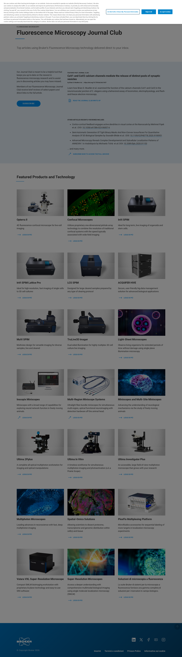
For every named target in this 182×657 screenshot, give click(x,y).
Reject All (149, 12)
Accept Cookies (165, 12)
